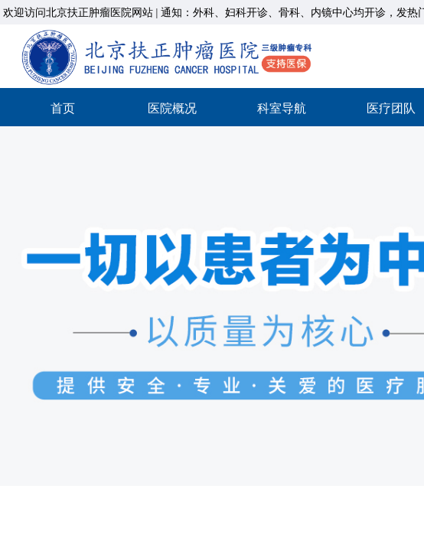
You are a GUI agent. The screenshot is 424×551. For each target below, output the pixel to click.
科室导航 (281, 108)
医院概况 (172, 108)
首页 (63, 108)
